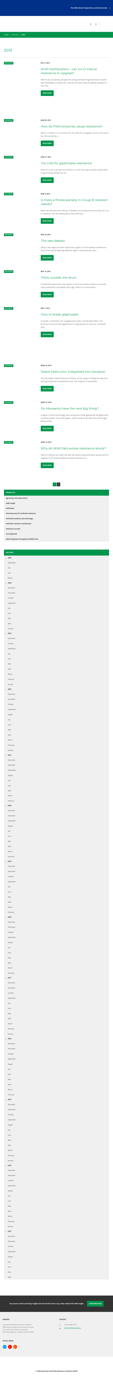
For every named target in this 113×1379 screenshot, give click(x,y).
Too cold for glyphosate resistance (66, 163)
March (10, 578)
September (12, 563)
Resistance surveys (13, 529)
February (11, 679)
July (9, 568)
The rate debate (53, 241)
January (10, 629)
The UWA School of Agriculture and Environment (89, 8)
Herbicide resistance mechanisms (18, 524)
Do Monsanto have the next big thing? (70, 408)
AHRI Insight (10, 503)
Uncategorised (11, 534)
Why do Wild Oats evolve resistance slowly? (73, 448)
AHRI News (10, 508)
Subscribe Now (95, 1304)
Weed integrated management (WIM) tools (22, 539)
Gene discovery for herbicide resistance (21, 513)
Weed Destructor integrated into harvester (73, 372)
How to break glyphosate (59, 314)
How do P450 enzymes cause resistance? (72, 126)
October (11, 598)
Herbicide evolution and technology (19, 519)
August (10, 714)
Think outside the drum (59, 277)
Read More (47, 93)
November (11, 593)
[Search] (97, 24)
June (9, 573)
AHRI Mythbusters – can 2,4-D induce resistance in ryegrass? (69, 71)
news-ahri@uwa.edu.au (72, 1328)
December (11, 588)
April (9, 624)
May (9, 618)
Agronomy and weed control (16, 498)
